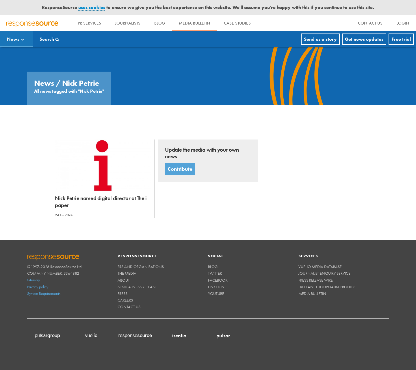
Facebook (218, 280)
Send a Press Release (137, 286)
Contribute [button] (180, 169)
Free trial (401, 39)
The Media (127, 273)
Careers (125, 300)
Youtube (216, 293)
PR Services (89, 23)
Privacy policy (37, 286)
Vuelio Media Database (320, 266)
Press (122, 293)
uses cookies (91, 7)
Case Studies (237, 23)
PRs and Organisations (141, 266)
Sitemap (33, 279)
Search (47, 39)
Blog (159, 23)
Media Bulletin (194, 23)
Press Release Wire (315, 280)
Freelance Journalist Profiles (326, 286)
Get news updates (364, 39)
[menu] (370, 23)
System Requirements (43, 293)
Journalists (127, 23)
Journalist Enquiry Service (324, 273)
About (124, 280)
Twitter (215, 273)
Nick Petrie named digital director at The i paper (101, 202)
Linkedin (216, 286)
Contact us (129, 306)
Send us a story (320, 39)
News (13, 39)
